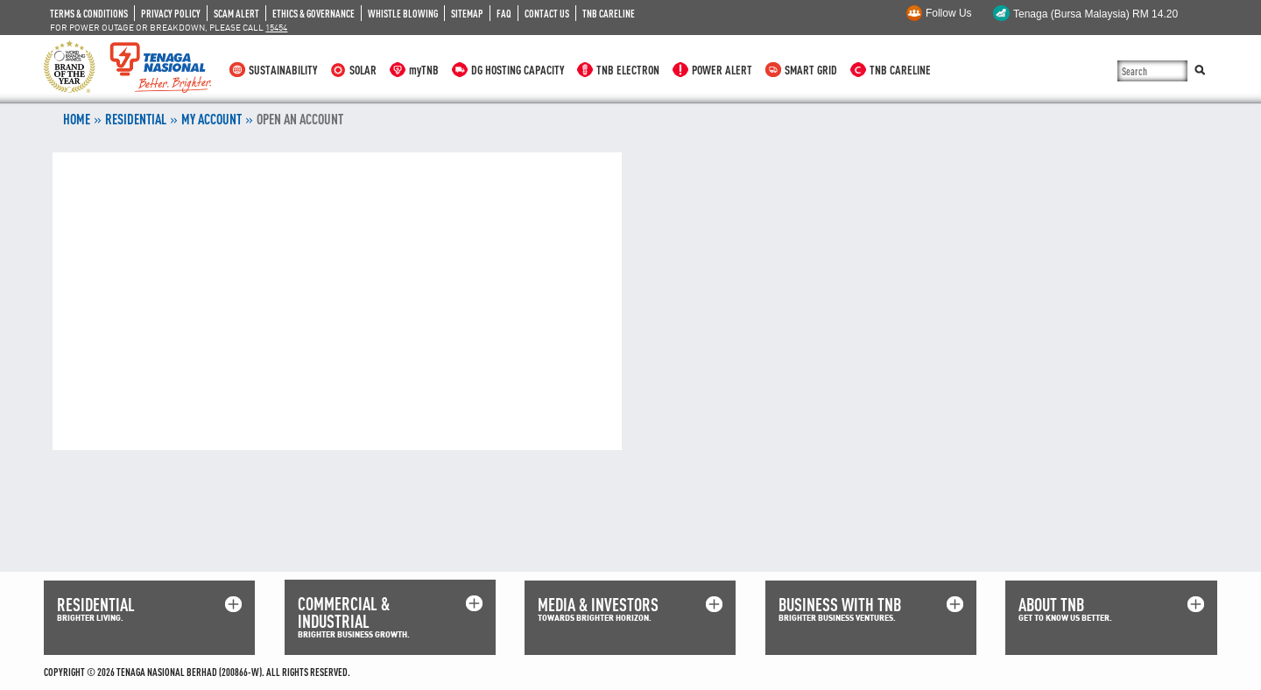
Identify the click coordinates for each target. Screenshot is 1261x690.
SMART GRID (811, 69)
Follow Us (949, 13)
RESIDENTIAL (135, 119)
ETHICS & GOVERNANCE (313, 13)
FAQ (504, 13)
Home (76, 119)
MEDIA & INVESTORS (598, 605)
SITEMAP (467, 13)
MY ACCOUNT (211, 119)
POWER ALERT (722, 69)
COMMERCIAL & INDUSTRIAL (344, 612)
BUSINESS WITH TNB (839, 605)
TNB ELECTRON (627, 69)
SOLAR (363, 69)
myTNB (424, 69)
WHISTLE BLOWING (403, 13)
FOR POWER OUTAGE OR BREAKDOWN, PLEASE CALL (168, 27)
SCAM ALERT (236, 13)
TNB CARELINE (608, 13)
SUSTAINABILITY (283, 69)
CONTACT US (547, 13)
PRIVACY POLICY (171, 13)
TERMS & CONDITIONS (89, 13)
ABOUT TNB (1051, 605)
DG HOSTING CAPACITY (517, 69)
